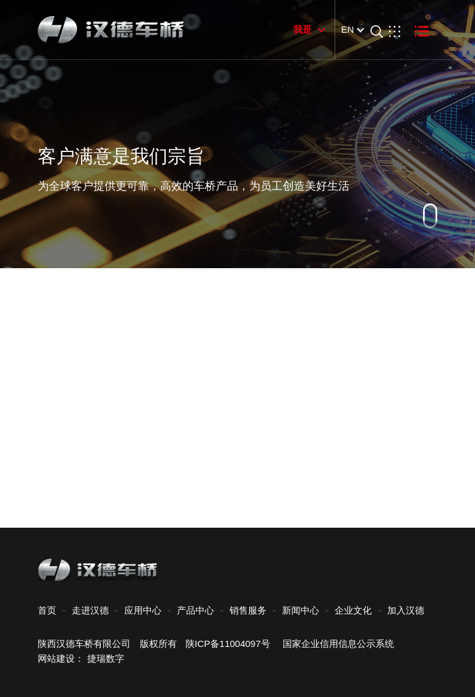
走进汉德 (90, 610)
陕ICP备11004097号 (228, 643)
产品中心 (195, 610)
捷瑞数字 (105, 658)
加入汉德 (405, 610)
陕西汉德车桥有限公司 (84, 643)
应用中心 (142, 610)
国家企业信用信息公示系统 (334, 643)
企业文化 (353, 610)
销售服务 (248, 610)
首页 (47, 610)
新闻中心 (300, 610)
